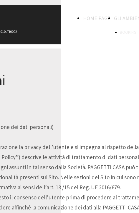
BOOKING (128, 32)
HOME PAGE (96, 18)
